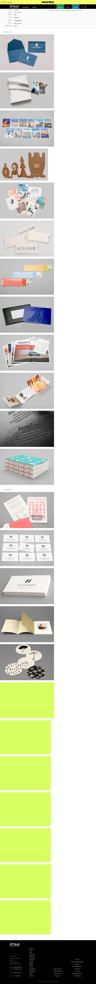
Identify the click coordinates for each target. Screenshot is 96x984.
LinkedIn (18, 976)
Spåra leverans (58, 969)
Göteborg (32, 954)
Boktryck (16, 17)
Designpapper (18, 20)
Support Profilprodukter (77, 962)
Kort (15, 15)
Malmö (31, 963)
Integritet (77, 969)
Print (15, 26)
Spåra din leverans (77, 973)
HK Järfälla (32, 958)
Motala (31, 967)
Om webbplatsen (77, 966)
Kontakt (34, 7)
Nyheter (77, 964)
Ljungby (31, 961)
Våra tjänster (25, 7)
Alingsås (31, 949)
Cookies (77, 971)
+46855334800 (17, 967)
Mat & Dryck (17, 23)
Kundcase (57, 976)
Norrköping (32, 968)
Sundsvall (31, 972)
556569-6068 (17, 972)
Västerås (31, 976)
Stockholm (32, 970)
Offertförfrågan (58, 971)
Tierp (30, 974)
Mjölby (31, 965)
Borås (30, 950)
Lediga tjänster (58, 973)
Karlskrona (32, 959)
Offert (67, 7)
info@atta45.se (18, 969)
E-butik (77, 959)
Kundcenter (60, 7)
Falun (30, 952)
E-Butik (75, 7)
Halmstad (32, 956)
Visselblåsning (77, 976)
